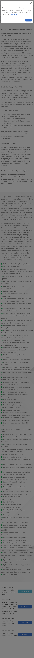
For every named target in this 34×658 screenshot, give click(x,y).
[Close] (31, 2)
